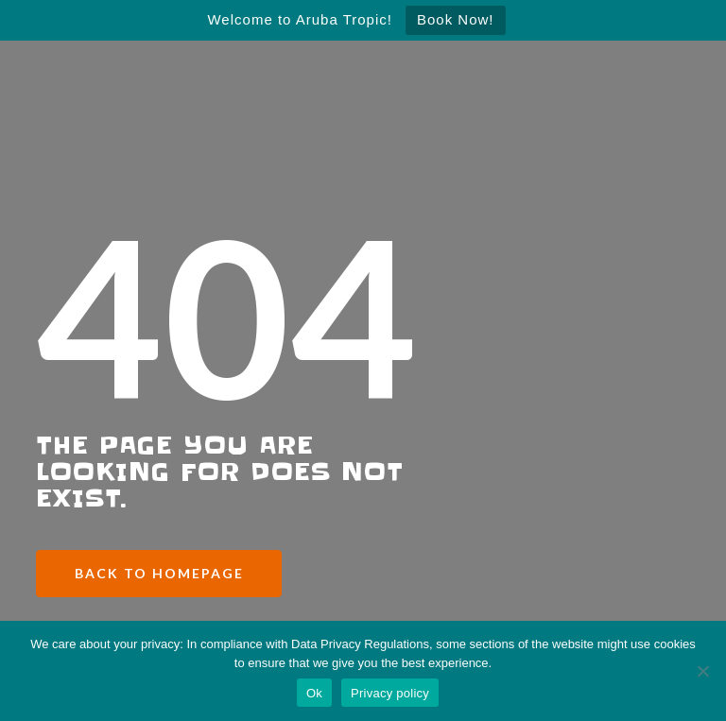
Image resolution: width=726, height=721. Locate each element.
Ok (314, 693)
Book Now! (455, 19)
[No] (702, 670)
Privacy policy (390, 693)
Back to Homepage (159, 573)
